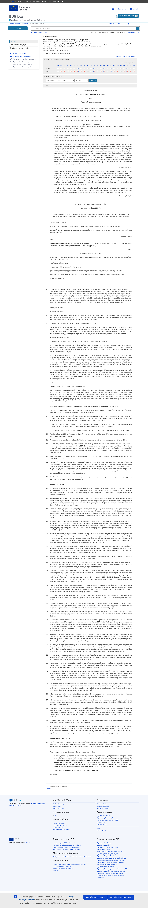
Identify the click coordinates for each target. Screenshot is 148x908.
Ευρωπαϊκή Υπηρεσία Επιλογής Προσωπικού (110, 873)
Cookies (55, 871)
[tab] (90, 59)
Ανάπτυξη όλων (120, 56)
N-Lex (98, 828)
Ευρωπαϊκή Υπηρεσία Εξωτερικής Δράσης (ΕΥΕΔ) (111, 858)
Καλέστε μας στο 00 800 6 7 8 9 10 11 (64, 843)
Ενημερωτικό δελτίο (103, 806)
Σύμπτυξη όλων (131, 56)
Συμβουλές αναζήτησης (39, 32)
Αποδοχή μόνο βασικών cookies (120, 897)
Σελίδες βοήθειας (58, 804)
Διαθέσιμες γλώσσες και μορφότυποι (57, 59)
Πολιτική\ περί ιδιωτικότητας (62, 866)
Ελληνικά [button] (134, 9)
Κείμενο (13, 41)
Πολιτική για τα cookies (60, 825)
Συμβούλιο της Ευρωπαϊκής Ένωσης (107, 847)
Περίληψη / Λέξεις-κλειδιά (19, 48)
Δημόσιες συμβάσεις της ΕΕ (105, 818)
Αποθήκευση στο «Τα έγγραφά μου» (23, 59)
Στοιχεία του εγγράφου (18, 45)
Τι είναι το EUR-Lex (102, 804)
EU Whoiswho (101, 822)
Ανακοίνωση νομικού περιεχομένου (63, 868)
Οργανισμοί (100, 877)
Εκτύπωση (121, 24)
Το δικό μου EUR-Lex (119, 9)
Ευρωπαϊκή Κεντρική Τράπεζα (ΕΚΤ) (107, 854)
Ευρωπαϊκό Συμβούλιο (103, 845)
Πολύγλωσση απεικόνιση (52, 76)
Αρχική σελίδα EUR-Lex (22, 23)
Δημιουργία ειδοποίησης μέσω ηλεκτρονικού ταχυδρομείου (21, 63)
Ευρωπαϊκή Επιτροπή (103, 849)
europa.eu (27, 842)
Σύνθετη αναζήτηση (133, 32)
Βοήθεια (112, 24)
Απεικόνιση (93, 80)
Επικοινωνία (56, 806)
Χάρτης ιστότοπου (58, 808)
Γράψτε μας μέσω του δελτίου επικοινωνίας (66, 847)
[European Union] (14, 839)
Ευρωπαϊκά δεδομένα (103, 815)
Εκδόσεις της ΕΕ (102, 824)
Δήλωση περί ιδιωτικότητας (61, 829)
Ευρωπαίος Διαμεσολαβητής (105, 867)
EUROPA (12, 23)
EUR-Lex (16, 16)
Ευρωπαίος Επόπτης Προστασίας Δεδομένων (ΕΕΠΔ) (112, 869)
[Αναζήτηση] (137, 28)
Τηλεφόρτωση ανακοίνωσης (21, 56)
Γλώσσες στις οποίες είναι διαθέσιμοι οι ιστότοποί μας (69, 864)
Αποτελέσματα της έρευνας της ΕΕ (107, 820)
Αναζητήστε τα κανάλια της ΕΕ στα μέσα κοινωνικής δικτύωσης (72, 857)
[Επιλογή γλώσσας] (53, 80)
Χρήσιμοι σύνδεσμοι (103, 808)
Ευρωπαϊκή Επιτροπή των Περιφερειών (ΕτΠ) (110, 862)
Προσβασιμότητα (58, 827)
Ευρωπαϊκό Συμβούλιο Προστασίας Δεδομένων (111, 871)
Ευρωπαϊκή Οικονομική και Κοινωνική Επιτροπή (111, 860)
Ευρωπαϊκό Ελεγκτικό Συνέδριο (106, 856)
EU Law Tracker (101, 830)
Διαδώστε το (132, 24)
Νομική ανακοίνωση (59, 823)
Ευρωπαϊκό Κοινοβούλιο (104, 843)
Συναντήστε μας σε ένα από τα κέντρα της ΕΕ (66, 849)
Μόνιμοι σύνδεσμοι (18, 53)
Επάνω (48, 788)
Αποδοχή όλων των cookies (95, 897)
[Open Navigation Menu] (18, 28)
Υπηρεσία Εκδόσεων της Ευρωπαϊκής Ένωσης (110, 875)
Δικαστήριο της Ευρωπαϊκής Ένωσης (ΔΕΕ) (110, 851)
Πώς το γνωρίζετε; (55, 1)
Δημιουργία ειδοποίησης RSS (21, 67)
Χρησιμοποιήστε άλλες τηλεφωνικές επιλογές (67, 845)
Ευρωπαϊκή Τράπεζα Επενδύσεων (107, 864)
